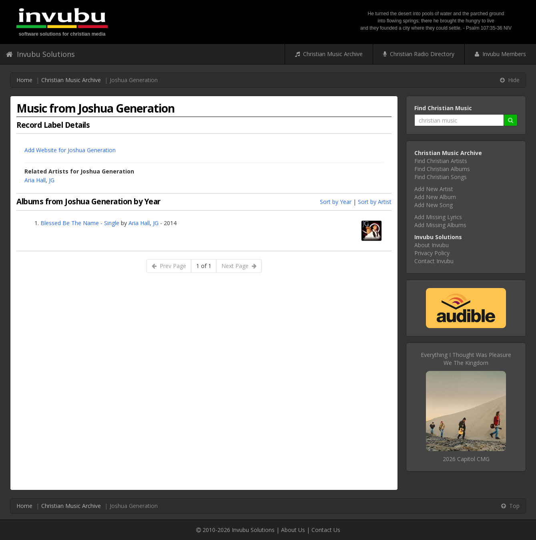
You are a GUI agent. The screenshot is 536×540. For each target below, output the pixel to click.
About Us (293, 530)
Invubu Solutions (40, 54)
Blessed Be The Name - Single (79, 223)
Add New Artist (433, 189)
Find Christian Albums (442, 169)
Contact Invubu (434, 261)
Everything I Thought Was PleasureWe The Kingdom (466, 359)
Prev (169, 266)
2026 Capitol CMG (466, 459)
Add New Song (433, 205)
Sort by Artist (374, 202)
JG (51, 180)
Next (239, 266)
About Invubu (431, 245)
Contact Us (325, 530)
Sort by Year (335, 202)
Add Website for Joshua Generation (70, 150)
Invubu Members (500, 54)
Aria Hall (35, 180)
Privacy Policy (432, 253)
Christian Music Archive (329, 54)
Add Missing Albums (440, 225)
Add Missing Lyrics (438, 217)
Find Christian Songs (440, 177)
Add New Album (435, 197)
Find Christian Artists (440, 161)
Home (24, 80)
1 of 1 (203, 266)
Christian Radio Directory (418, 54)
